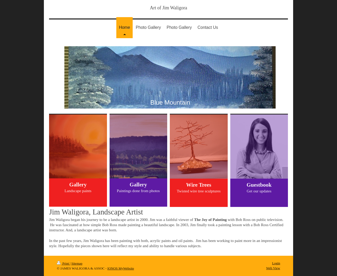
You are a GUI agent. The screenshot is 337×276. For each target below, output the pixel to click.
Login (276, 263)
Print (63, 263)
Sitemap (77, 263)
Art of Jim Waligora (168, 7)
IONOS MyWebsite (120, 268)
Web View (273, 268)
